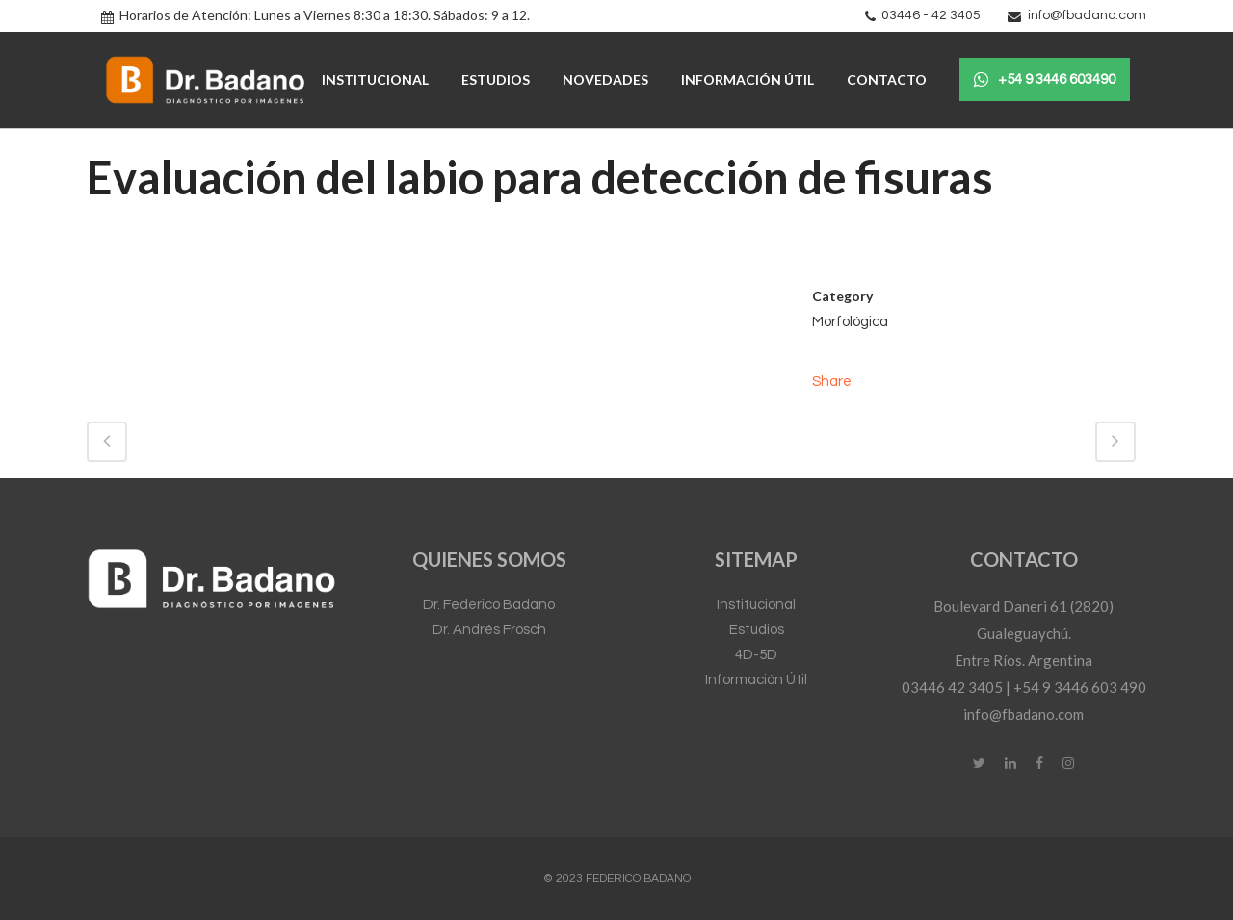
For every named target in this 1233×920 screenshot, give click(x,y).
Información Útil (756, 680)
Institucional (756, 605)
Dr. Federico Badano (489, 605)
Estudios (756, 630)
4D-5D (756, 655)
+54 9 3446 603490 (1044, 80)
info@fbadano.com (1087, 15)
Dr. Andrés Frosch (489, 630)
